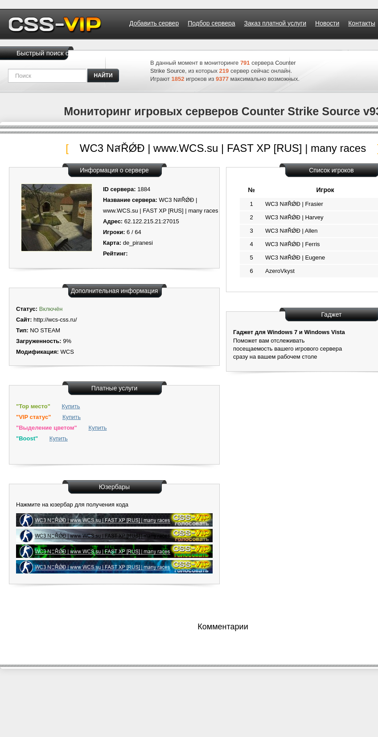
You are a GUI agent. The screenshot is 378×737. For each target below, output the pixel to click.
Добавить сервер (154, 23)
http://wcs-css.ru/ (55, 319)
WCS (67, 351)
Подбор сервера (211, 23)
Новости (327, 23)
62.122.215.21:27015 (151, 221)
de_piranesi (138, 242)
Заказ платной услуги (275, 23)
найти (103, 75)
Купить (71, 406)
